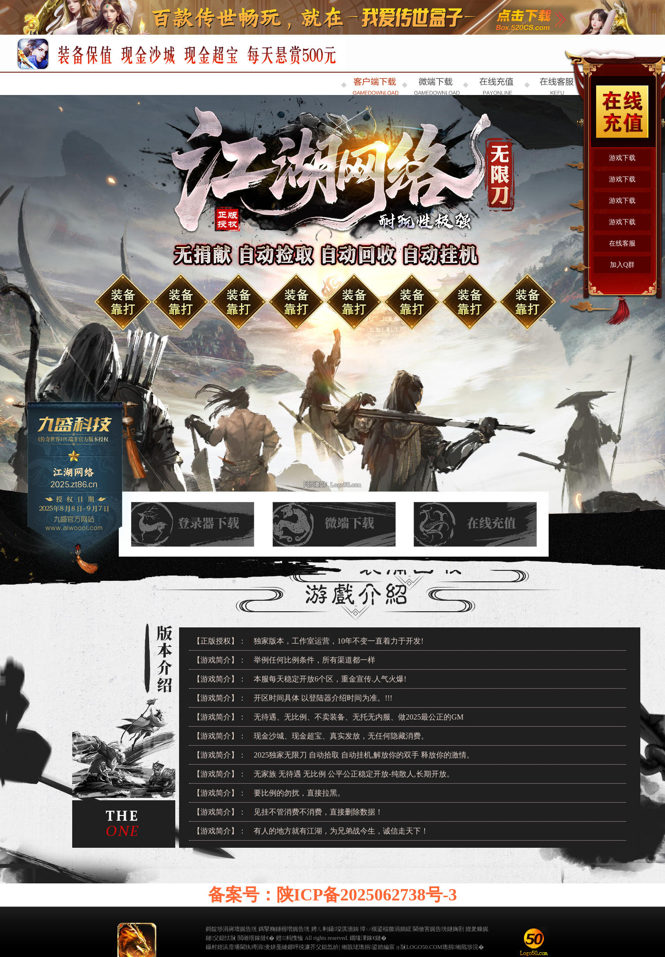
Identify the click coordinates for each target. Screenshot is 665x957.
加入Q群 (622, 264)
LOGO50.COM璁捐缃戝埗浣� (445, 947)
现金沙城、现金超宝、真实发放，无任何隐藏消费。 (341, 736)
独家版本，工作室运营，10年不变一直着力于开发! (338, 641)
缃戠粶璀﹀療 (503, 937)
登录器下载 (192, 516)
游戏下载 (622, 157)
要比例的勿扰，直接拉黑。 (299, 793)
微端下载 (333, 516)
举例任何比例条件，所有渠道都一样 (314, 660)
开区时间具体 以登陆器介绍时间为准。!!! (323, 698)
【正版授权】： (219, 641)
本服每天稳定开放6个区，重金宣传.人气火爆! (330, 679)
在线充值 (475, 516)
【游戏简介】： (219, 660)
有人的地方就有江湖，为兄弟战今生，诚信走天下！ (341, 831)
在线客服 (622, 243)
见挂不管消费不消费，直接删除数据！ (318, 812)
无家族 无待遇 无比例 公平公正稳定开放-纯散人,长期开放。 (354, 774)
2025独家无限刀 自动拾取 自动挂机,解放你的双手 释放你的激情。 (364, 755)
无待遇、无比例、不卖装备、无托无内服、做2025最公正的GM (359, 717)
